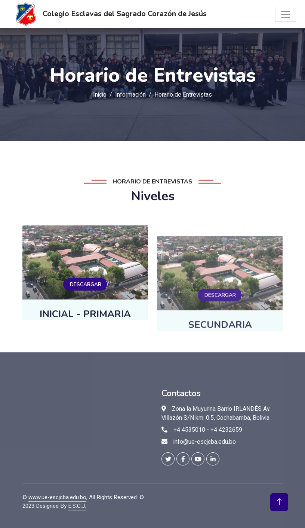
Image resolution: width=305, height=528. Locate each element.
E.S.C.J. (77, 506)
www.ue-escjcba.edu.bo (57, 497)
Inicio (100, 94)
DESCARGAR (85, 297)
